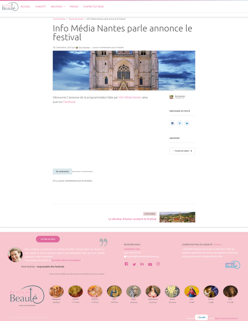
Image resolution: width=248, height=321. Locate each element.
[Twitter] (180, 123)
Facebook (69, 101)
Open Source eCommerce (226, 318)
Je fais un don (47, 239)
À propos (217, 245)
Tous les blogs (59, 19)
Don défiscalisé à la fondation (66, 260)
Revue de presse (76, 19)
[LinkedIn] (187, 123)
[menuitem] (25, 7)
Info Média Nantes (130, 97)
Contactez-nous (132, 249)
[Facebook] (172, 123)
